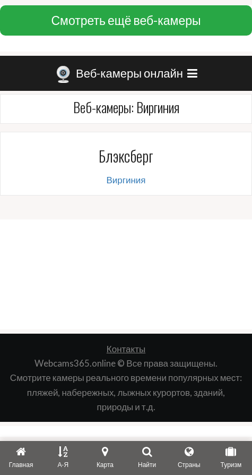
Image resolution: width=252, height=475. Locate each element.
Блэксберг (126, 156)
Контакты (126, 348)
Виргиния (125, 179)
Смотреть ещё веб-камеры (126, 20)
